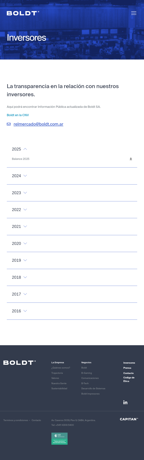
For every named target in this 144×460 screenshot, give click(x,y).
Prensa (127, 367)
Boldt (84, 367)
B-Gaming (86, 373)
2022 (16, 209)
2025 (16, 149)
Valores (55, 378)
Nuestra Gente (59, 383)
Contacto (128, 373)
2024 (16, 175)
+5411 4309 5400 (64, 425)
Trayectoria (57, 373)
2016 (16, 311)
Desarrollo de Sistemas (93, 388)
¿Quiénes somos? (60, 367)
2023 (16, 192)
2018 (16, 277)
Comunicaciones (90, 378)
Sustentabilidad (59, 388)
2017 (16, 294)
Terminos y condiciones (15, 420)
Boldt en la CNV (18, 115)
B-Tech (85, 383)
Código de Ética (128, 379)
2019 (16, 260)
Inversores (129, 362)
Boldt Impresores (90, 393)
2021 (16, 226)
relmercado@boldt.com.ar (35, 124)
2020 (16, 243)
